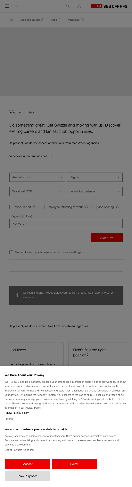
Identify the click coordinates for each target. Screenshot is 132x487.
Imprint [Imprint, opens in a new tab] (9, 425)
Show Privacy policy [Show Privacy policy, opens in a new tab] (17, 419)
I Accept (27, 470)
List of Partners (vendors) (19, 456)
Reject (74, 470)
